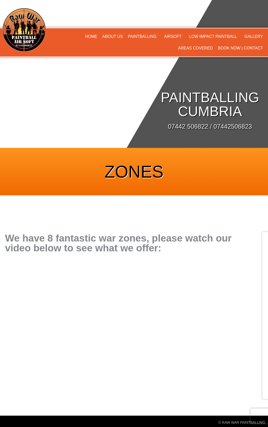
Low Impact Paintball (213, 36)
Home (91, 36)
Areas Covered (195, 48)
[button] (143, 36)
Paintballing (142, 36)
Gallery (253, 36)
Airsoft (173, 36)
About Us (112, 36)
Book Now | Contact (240, 48)
